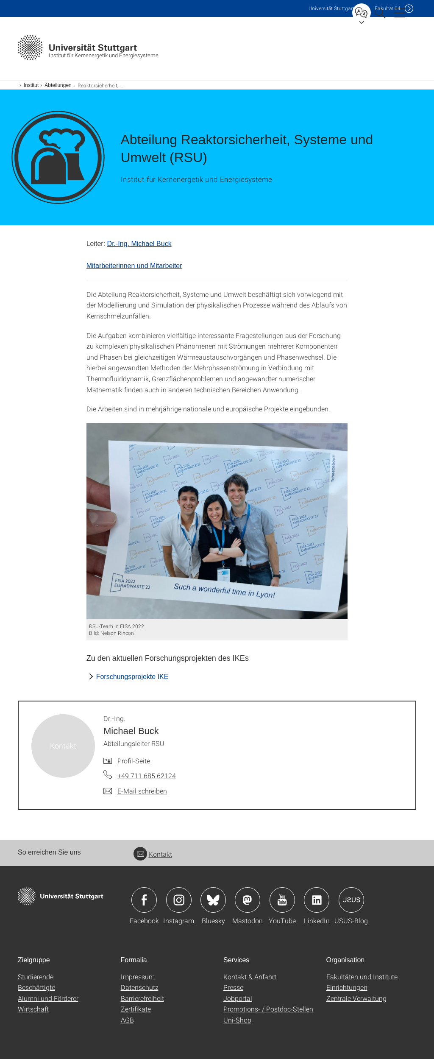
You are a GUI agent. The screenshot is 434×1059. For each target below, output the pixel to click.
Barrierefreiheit (142, 998)
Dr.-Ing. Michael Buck (139, 243)
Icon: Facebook (144, 900)
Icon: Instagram (179, 900)
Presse (233, 987)
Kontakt (153, 853)
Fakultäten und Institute (362, 976)
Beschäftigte (36, 987)
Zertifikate (136, 1008)
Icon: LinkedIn (316, 900)
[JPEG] (217, 521)
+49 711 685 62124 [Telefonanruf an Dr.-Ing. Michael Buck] (146, 775)
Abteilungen (58, 85)
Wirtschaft (33, 1008)
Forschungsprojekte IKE (132, 676)
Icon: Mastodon (247, 900)
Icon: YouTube (282, 900)
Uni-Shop (237, 1019)
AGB (127, 1019)
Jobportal (237, 998)
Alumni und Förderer (48, 998)
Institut (31, 85)
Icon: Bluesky (213, 900)
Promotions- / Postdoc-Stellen (268, 1008)
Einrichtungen (346, 987)
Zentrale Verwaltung (356, 998)
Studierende (35, 976)
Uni (331, 8)
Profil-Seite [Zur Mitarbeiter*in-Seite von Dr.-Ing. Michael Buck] (133, 760)
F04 (388, 8)
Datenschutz (140, 987)
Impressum (138, 976)
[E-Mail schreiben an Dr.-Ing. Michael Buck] (135, 790)
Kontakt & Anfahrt (249, 976)
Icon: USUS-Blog (351, 900)
